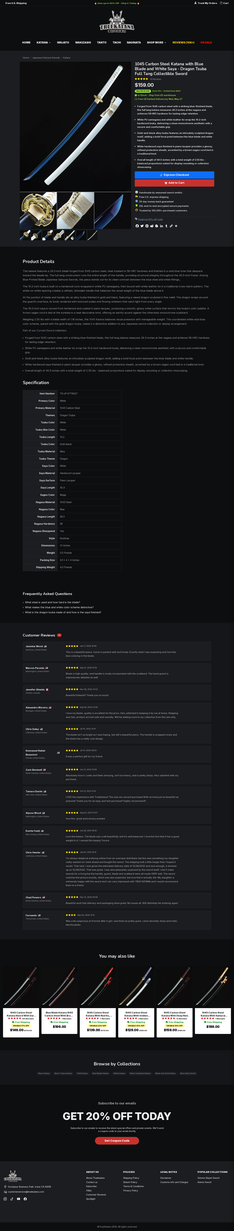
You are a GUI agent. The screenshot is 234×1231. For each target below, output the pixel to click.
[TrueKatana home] (117, 23)
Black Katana (44, 1073)
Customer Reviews (96, 1194)
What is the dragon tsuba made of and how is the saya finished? (63, 612)
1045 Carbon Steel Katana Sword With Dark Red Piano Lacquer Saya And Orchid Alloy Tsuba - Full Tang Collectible (21, 1014)
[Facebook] (25, 1198)
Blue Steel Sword (188, 1073)
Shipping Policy (131, 1177)
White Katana (119, 1073)
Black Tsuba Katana (63, 1073)
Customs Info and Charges (174, 1182)
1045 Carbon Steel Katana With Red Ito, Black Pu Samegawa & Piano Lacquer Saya (97, 1014)
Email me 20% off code (150, 219)
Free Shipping (21, 1022)
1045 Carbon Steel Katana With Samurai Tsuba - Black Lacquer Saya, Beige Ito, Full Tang (213, 1014)
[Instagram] (5, 1198)
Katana (66, 57)
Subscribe (91, 1186)
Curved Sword (45, 330)
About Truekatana (95, 1177)
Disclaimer (165, 1177)
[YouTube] (18, 1198)
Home (26, 57)
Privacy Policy (130, 1190)
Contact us (92, 1182)
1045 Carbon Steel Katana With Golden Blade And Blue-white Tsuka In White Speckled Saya (136, 1014)
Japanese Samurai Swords (46, 57)
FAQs (89, 1190)
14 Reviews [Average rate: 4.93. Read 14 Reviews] (155, 79)
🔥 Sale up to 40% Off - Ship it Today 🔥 (117, 3)
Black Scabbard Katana (140, 1073)
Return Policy (130, 1182)
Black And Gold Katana (165, 1073)
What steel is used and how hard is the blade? (52, 602)
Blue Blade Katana (101, 1073)
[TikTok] (11, 1198)
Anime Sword (204, 1182)
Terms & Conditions (133, 1186)
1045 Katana (96, 319)
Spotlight (90, 1198)
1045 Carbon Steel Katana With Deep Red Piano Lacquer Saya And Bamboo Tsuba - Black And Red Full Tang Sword (174, 1014)
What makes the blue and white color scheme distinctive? (59, 607)
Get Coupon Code (117, 1140)
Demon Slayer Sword (208, 1177)
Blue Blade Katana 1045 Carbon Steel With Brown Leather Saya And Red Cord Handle (59, 1014)
